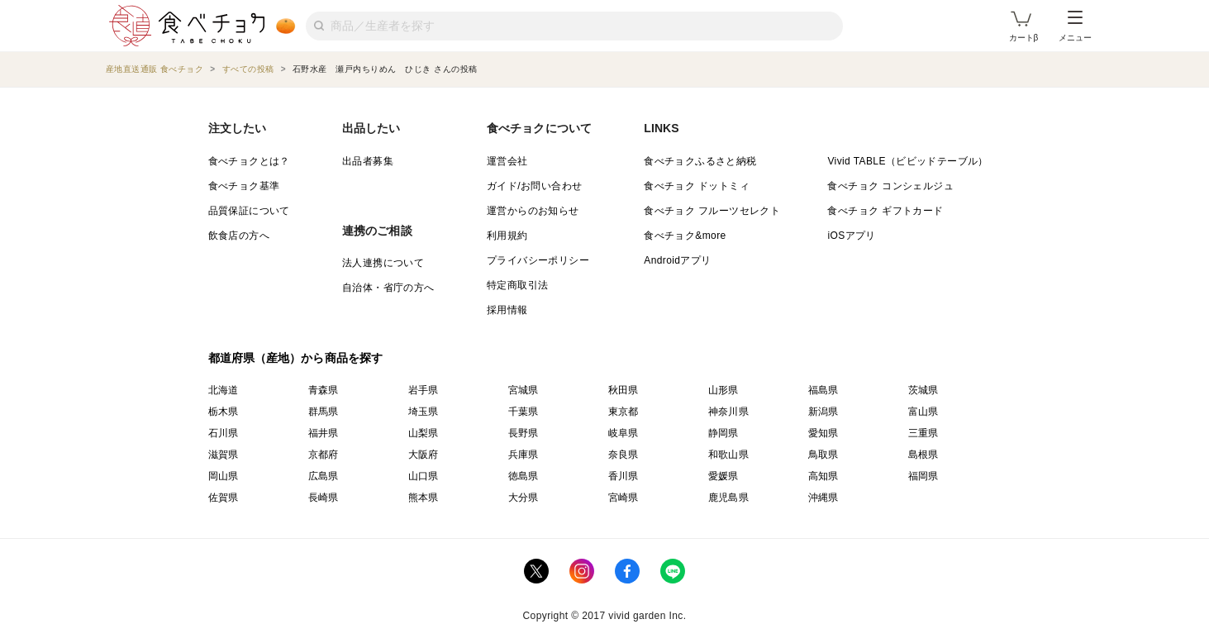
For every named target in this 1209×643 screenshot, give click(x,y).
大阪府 (423, 454)
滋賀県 (223, 454)
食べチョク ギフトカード (885, 211)
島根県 (923, 454)
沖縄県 (823, 497)
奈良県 (623, 454)
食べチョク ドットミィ (697, 186)
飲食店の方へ (238, 235)
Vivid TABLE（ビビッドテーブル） (907, 161)
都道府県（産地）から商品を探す (295, 357)
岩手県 (423, 390)
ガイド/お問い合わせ (534, 186)
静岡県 (723, 433)
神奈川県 (729, 411)
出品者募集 (367, 161)
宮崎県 (623, 497)
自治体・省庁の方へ (388, 287)
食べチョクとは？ (249, 161)
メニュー (1075, 26)
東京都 (623, 411)
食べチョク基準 (244, 186)
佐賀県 (223, 497)
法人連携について (383, 263)
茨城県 (923, 390)
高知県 (823, 476)
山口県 (423, 476)
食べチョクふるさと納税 (700, 161)
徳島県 (523, 476)
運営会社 (507, 161)
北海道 (223, 390)
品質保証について (249, 211)
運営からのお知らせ (533, 211)
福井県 (323, 433)
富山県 (923, 411)
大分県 (523, 497)
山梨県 (423, 433)
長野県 (523, 433)
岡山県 (223, 476)
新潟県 (823, 411)
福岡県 (923, 476)
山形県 (723, 390)
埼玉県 (423, 411)
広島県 (323, 476)
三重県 (923, 433)
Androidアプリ (677, 260)
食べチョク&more (685, 235)
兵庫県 (523, 454)
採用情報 (507, 310)
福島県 (823, 390)
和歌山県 (729, 454)
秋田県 (623, 390)
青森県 (323, 390)
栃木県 (223, 411)
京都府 (323, 454)
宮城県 (523, 390)
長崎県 (323, 497)
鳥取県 (823, 454)
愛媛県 (723, 476)
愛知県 (823, 433)
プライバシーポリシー (538, 260)
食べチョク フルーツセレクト (712, 211)
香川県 (623, 476)
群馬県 (323, 411)
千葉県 (523, 411)
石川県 (223, 433)
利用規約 (507, 235)
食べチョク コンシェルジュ (890, 186)
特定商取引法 (517, 285)
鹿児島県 (729, 497)
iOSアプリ (851, 235)
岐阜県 (623, 433)
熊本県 (423, 497)
